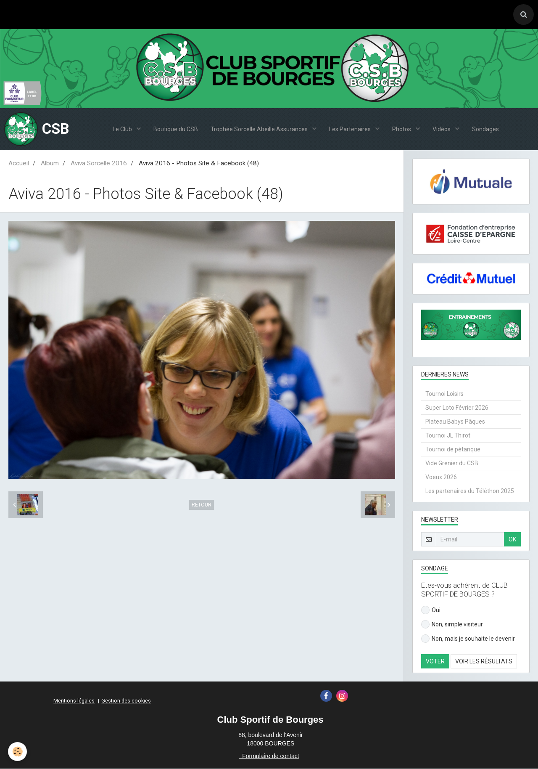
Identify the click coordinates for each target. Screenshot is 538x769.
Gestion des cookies (126, 701)
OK (512, 539)
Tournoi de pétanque (452, 449)
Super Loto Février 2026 (456, 408)
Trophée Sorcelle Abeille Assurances (260, 129)
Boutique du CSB (175, 129)
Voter (435, 661)
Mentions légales (74, 701)
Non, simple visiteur (452, 625)
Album (50, 163)
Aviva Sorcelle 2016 (99, 163)
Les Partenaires (350, 129)
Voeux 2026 (441, 477)
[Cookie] (17, 751)
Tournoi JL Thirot (447, 435)
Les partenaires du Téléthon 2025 (469, 491)
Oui (430, 610)
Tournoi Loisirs (444, 394)
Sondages (485, 129)
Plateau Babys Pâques (455, 422)
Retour (201, 505)
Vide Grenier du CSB (451, 463)
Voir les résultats (483, 661)
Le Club (123, 129)
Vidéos (442, 129)
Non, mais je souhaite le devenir (468, 639)
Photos (402, 129)
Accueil (18, 163)
